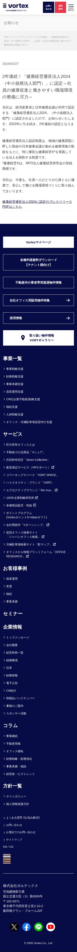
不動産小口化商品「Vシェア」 (25, 452)
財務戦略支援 (14, 376)
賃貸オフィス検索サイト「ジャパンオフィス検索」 (25, 534)
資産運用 (12, 578)
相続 (9, 594)
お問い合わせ (14, 825)
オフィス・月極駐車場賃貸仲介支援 (29, 422)
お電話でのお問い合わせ (21, 832)
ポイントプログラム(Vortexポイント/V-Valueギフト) (26, 515)
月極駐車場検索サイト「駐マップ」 (31, 544)
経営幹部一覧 (14, 652)
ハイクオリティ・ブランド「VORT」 (30, 482)
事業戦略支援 (14, 368)
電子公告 (12, 683)
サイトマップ (14, 839)
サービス (13, 434)
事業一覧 (12, 358)
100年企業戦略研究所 (22, 497)
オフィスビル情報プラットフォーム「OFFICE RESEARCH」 (36, 554)
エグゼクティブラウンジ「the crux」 (32, 490)
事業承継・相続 (16, 766)
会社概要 (12, 645)
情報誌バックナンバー (20, 698)
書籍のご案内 (14, 705)
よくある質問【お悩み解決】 (23, 817)
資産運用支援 (14, 391)
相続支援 (12, 406)
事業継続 (12, 736)
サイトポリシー (16, 796)
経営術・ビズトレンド (20, 774)
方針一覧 (12, 786)
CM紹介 (11, 690)
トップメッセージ (17, 637)
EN (5, 846)
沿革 (9, 667)
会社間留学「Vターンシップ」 (27, 525)
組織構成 (12, 660)
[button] (71, 7)
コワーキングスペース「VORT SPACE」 (32, 475)
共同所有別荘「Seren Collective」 (28, 459)
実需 (9, 586)
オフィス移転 (14, 751)
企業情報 (12, 627)
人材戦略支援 (14, 414)
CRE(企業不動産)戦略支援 (23, 399)
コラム (10, 725)
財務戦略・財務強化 (19, 758)
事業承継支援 (14, 384)
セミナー (13, 613)
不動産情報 (13, 743)
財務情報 (12, 675)
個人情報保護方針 (17, 804)
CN (11, 846)
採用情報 (16, 318)
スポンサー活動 (16, 713)
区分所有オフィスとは (20, 444)
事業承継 (12, 601)
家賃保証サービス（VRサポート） (30, 467)
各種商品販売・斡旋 (21, 505)
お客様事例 (15, 568)
